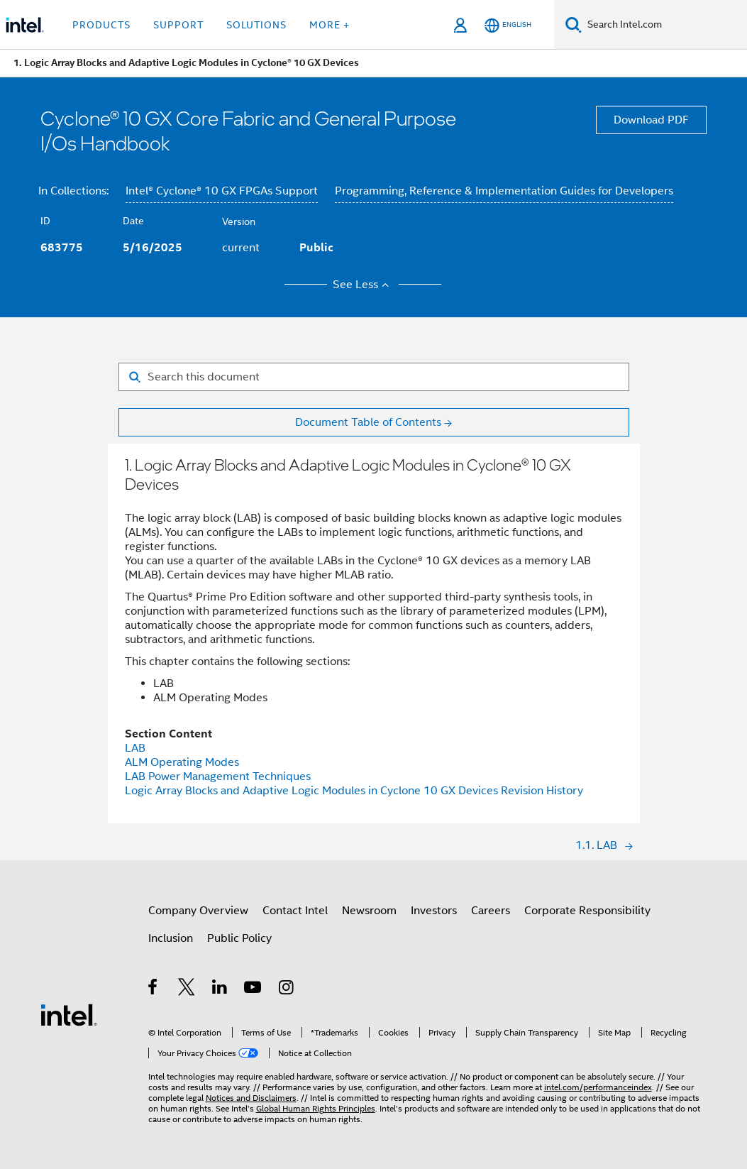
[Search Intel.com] (664, 25)
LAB (135, 748)
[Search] (573, 24)
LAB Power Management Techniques (218, 776)
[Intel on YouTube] (254, 989)
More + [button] (329, 24)
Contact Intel (295, 911)
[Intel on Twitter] (187, 989)
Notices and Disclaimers (251, 1097)
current (241, 248)
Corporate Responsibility (587, 911)
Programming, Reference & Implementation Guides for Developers (504, 191)
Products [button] (101, 24)
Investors (434, 911)
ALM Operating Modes (182, 762)
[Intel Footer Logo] (68, 1014)
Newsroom (369, 911)
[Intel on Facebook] (154, 989)
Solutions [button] (256, 24)
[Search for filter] (373, 377)
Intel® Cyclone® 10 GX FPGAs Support (222, 191)
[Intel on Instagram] (287, 989)
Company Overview (198, 911)
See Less (363, 285)
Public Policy (239, 938)
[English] (508, 25)
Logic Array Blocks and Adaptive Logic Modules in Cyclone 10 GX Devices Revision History (354, 791)
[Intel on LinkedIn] (220, 989)
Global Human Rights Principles (315, 1108)
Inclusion (170, 938)
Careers (490, 911)
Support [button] (178, 24)
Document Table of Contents (368, 422)
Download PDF (651, 120)
